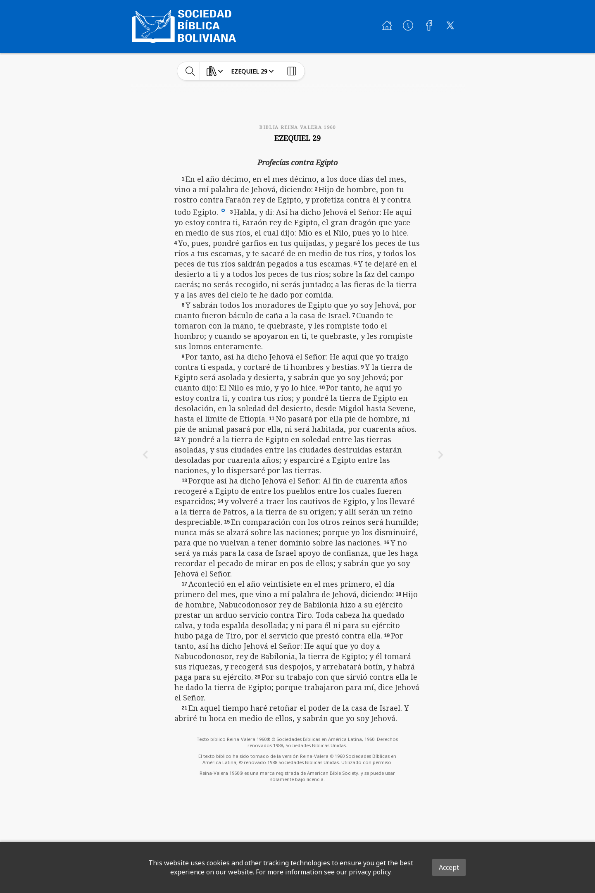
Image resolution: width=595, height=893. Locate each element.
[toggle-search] (190, 71)
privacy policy (369, 871)
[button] (223, 210)
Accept (449, 867)
